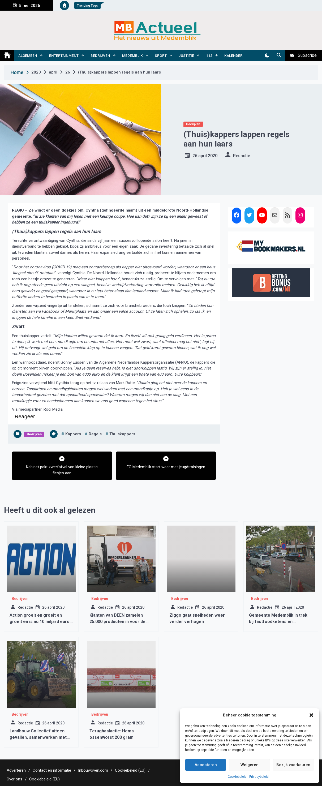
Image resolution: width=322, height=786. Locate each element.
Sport (161, 55)
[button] (311, 715)
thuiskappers (122, 434)
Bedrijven (100, 55)
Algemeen (27, 55)
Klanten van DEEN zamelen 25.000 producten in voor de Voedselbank (117, 621)
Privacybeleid (259, 777)
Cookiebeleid (237, 777)
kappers (73, 434)
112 (209, 55)
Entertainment (64, 55)
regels (95, 434)
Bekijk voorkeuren (293, 764)
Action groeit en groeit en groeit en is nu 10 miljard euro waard (40, 621)
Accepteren (206, 764)
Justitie (186, 55)
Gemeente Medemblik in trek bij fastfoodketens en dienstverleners (278, 621)
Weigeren (250, 764)
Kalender (233, 55)
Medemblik (132, 55)
